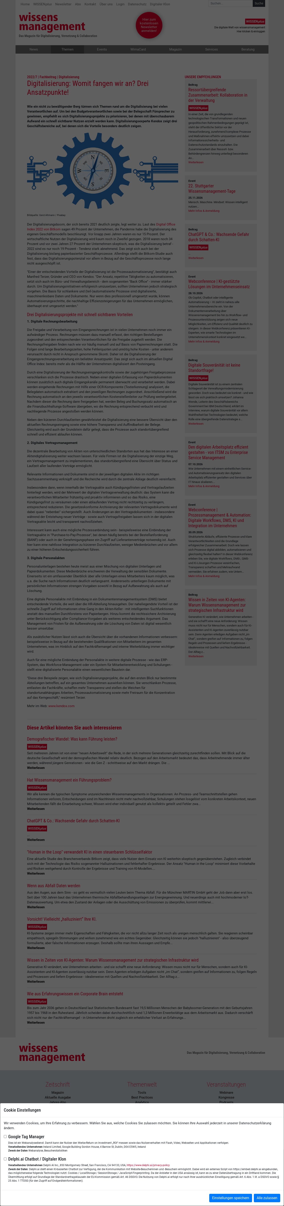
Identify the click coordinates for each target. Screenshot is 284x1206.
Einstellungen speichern (230, 1198)
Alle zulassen (267, 1198)
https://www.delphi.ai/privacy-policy (148, 1165)
